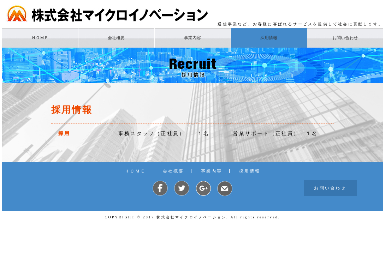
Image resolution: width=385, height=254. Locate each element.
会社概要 (116, 37)
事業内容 (192, 37)
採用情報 (268, 37)
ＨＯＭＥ (39, 37)
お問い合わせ (345, 37)
